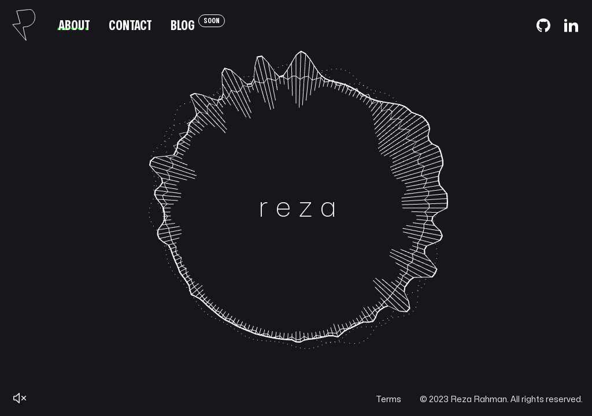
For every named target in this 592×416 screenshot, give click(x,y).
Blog (198, 24)
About (74, 25)
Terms (388, 399)
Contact (130, 25)
